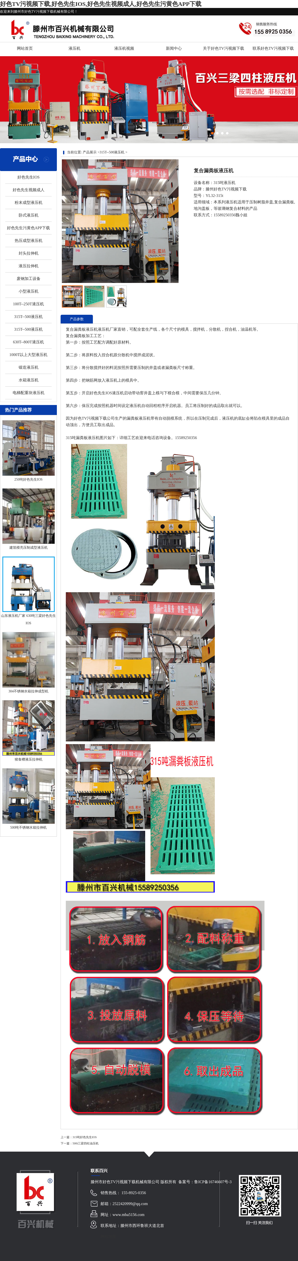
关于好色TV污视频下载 (223, 48)
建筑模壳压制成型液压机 (28, 547)
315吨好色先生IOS (85, 1137)
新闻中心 (174, 48)
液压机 (74, 48)
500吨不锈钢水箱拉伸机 (28, 827)
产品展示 (90, 152)
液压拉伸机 (28, 266)
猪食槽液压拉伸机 (28, 759)
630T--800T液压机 (28, 342)
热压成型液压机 (28, 240)
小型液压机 (28, 291)
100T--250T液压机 (28, 304)
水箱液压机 (28, 380)
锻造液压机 (28, 367)
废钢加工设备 (28, 278)
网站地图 (108, 1236)
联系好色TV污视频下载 (273, 48)
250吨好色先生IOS (28, 479)
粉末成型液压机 (28, 202)
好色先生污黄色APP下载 (28, 228)
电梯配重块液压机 (28, 393)
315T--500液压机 (28, 317)
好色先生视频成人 (28, 190)
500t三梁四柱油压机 (86, 1143)
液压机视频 (124, 48)
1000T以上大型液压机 (28, 355)
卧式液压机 (28, 215)
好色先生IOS (28, 177)
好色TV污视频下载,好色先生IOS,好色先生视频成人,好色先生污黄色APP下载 (100, 4)
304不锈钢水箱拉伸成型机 (28, 691)
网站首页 (25, 48)
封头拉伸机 (28, 253)
